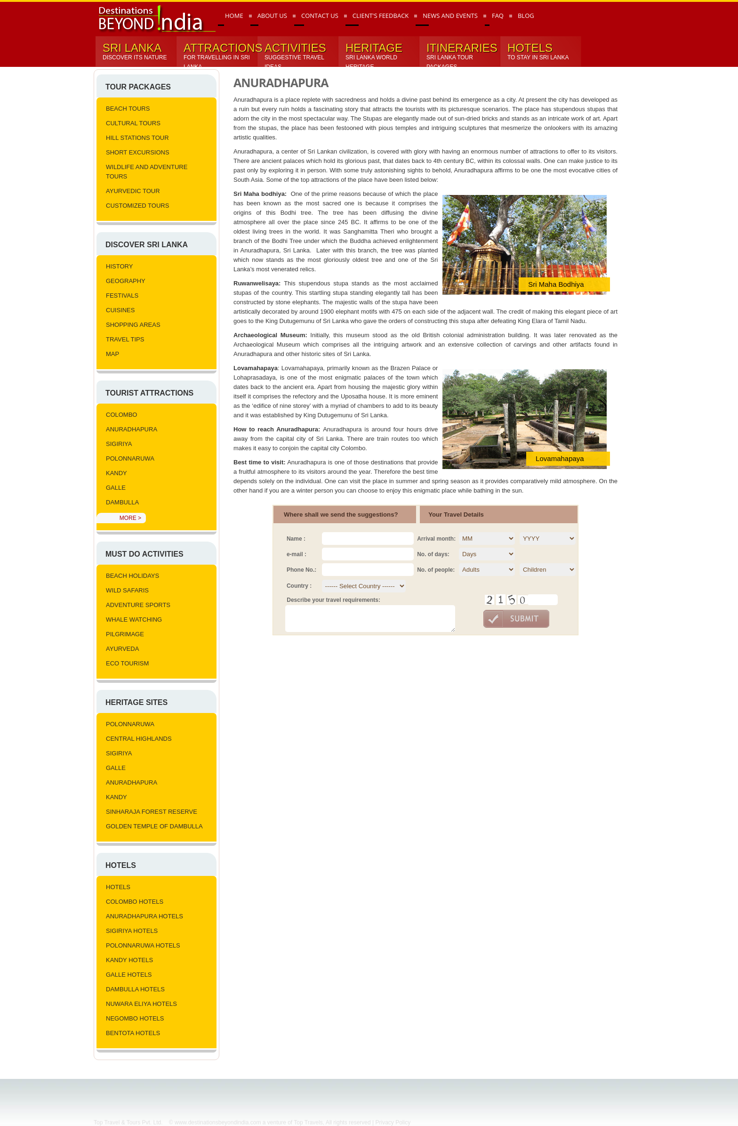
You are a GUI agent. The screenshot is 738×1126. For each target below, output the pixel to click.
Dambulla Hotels (135, 989)
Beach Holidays (132, 575)
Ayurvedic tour (133, 190)
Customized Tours (137, 205)
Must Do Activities (144, 554)
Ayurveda (122, 648)
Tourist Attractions (149, 393)
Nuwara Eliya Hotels (141, 1003)
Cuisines (120, 310)
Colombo (121, 414)
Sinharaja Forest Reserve (151, 811)
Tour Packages (138, 87)
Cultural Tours (133, 123)
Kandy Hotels (129, 960)
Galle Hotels (129, 974)
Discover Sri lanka (146, 245)
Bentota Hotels (133, 1033)
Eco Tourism (127, 663)
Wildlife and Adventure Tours (146, 171)
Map (112, 353)
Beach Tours (128, 108)
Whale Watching (134, 619)
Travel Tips (125, 339)
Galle (116, 487)
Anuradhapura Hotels (144, 916)
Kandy (116, 473)
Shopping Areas (133, 324)
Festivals (122, 295)
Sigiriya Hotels (132, 930)
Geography (125, 280)
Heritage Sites (136, 702)
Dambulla (122, 502)
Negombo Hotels (135, 1018)
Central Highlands (139, 738)
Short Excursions (137, 152)
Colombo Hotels (134, 901)
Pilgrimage (125, 634)
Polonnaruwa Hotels (143, 945)
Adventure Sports (138, 604)
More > (130, 518)
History (119, 266)
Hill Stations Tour (137, 137)
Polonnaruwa (130, 458)
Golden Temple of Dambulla (154, 826)
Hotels (120, 865)
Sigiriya (119, 443)
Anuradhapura (131, 429)
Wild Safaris (127, 590)
